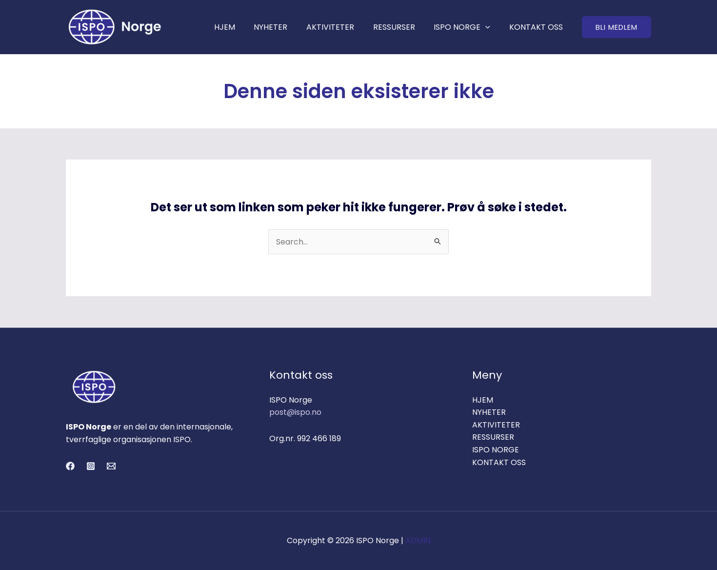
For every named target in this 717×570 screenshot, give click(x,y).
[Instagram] (90, 466)
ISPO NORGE (466, 27)
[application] (490, 27)
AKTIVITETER (341, 27)
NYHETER (285, 27)
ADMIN (418, 541)
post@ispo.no (295, 412)
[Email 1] (111, 466)
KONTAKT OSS (537, 27)
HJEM (242, 27)
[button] (616, 27)
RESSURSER (402, 27)
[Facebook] (70, 466)
